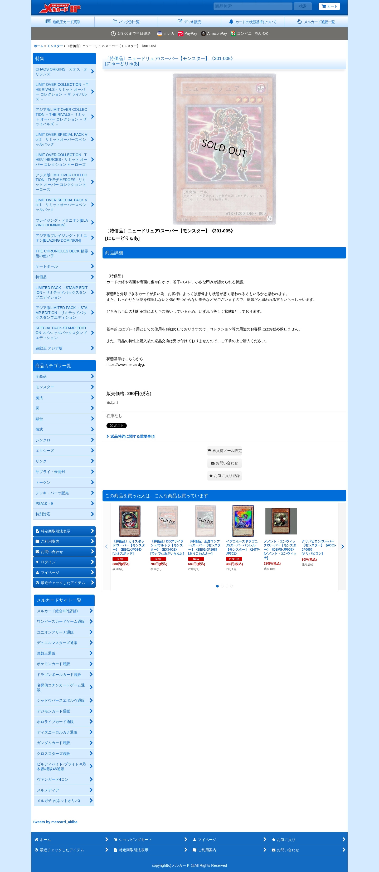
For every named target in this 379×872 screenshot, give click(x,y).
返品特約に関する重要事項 (130, 436)
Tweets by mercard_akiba (55, 822)
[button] (316, 22)
